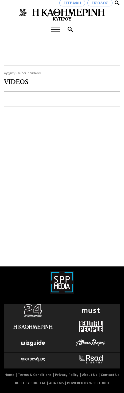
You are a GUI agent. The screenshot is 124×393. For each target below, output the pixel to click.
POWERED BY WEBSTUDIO (88, 383)
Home (9, 374)
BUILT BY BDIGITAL (30, 383)
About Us (89, 374)
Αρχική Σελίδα (15, 73)
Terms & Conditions (35, 374)
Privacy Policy (67, 374)
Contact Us (110, 374)
